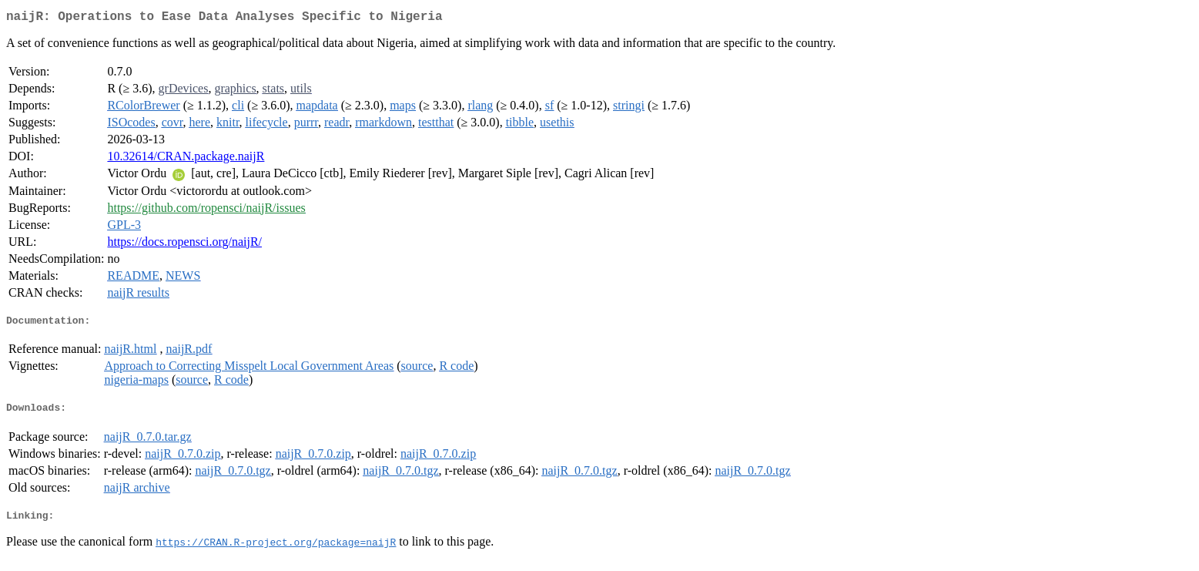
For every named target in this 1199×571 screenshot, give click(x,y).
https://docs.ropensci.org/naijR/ (184, 244)
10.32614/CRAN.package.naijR (185, 159)
